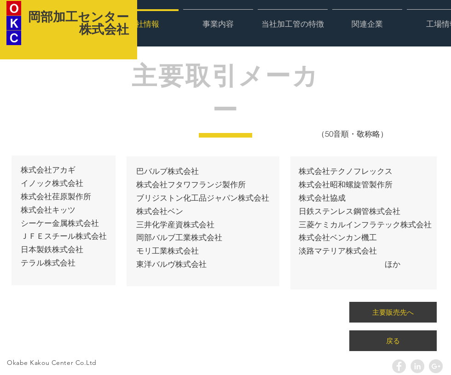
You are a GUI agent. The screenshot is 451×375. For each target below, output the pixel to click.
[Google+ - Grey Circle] (436, 366)
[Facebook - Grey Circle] (399, 366)
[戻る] (393, 340)
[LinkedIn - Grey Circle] (417, 366)
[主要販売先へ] (393, 312)
